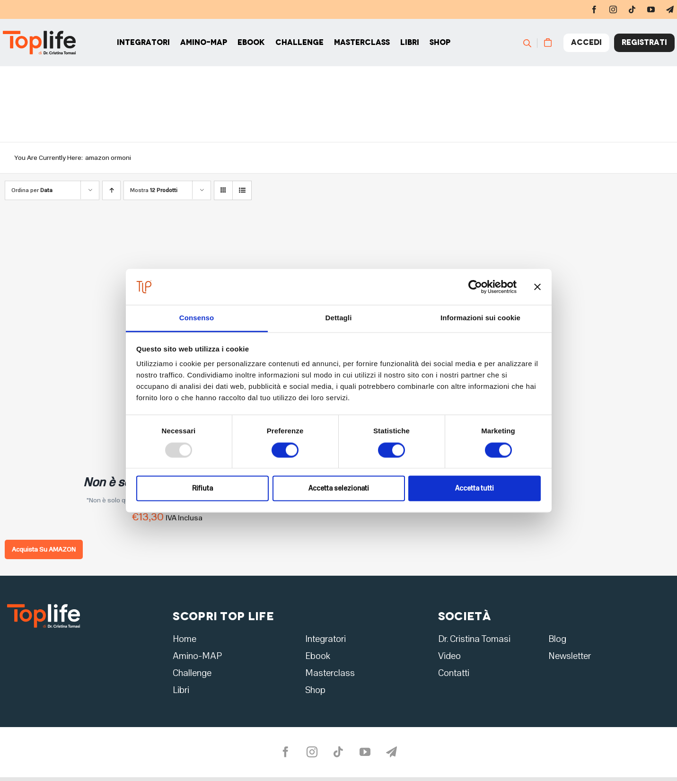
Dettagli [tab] (338, 318)
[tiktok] (632, 9)
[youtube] (651, 9)
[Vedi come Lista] (242, 190)
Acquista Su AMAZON (44, 549)
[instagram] (613, 9)
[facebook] (594, 9)
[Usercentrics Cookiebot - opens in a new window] (475, 287)
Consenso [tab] (196, 318)
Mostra (153, 190)
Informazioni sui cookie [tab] (480, 318)
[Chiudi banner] (537, 286)
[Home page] (46, 42)
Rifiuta (202, 488)
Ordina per (32, 190)
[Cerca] (531, 42)
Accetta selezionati (338, 488)
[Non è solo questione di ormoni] (123, 234)
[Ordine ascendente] (111, 190)
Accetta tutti (474, 488)
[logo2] (43, 607)
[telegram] (392, 752)
